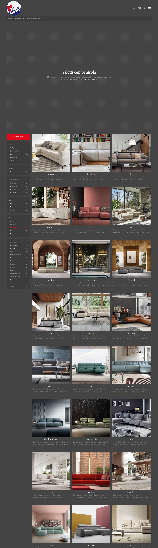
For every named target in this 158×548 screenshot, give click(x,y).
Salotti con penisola (37, 19)
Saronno (13, 280)
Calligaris (13, 148)
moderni (13, 210)
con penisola (14, 228)
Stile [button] (10, 200)
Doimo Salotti (14, 151)
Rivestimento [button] (13, 180)
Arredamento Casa (19, 19)
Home (10, 19)
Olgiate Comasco (15, 273)
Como (12, 258)
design (12, 207)
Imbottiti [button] (12, 168)
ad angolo (13, 221)
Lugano (12, 264)
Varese (12, 286)
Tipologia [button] (12, 218)
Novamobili (13, 157)
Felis (11, 154)
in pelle (12, 189)
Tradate (12, 283)
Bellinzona (13, 245)
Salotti (28, 19)
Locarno (12, 261)
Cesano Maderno (15, 255)
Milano (12, 267)
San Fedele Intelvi (16, 277)
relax (12, 234)
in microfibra (14, 186)
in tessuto (13, 192)
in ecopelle (13, 183)
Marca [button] (11, 144)
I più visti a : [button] (13, 242)
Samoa (12, 160)
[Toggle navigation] (149, 8)
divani (12, 172)
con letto (13, 224)
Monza (12, 270)
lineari (12, 231)
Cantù (12, 251)
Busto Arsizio (14, 248)
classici (12, 204)
